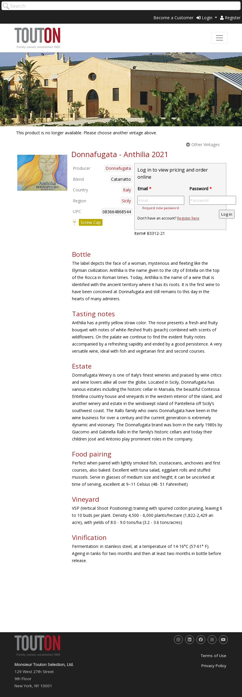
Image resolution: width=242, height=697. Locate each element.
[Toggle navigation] (219, 38)
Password (200, 188)
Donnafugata (118, 168)
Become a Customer (173, 17)
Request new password (160, 208)
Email (144, 188)
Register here (188, 218)
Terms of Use (213, 655)
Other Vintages (203, 144)
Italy (127, 190)
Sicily (126, 201)
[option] (42, 172)
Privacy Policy (213, 665)
